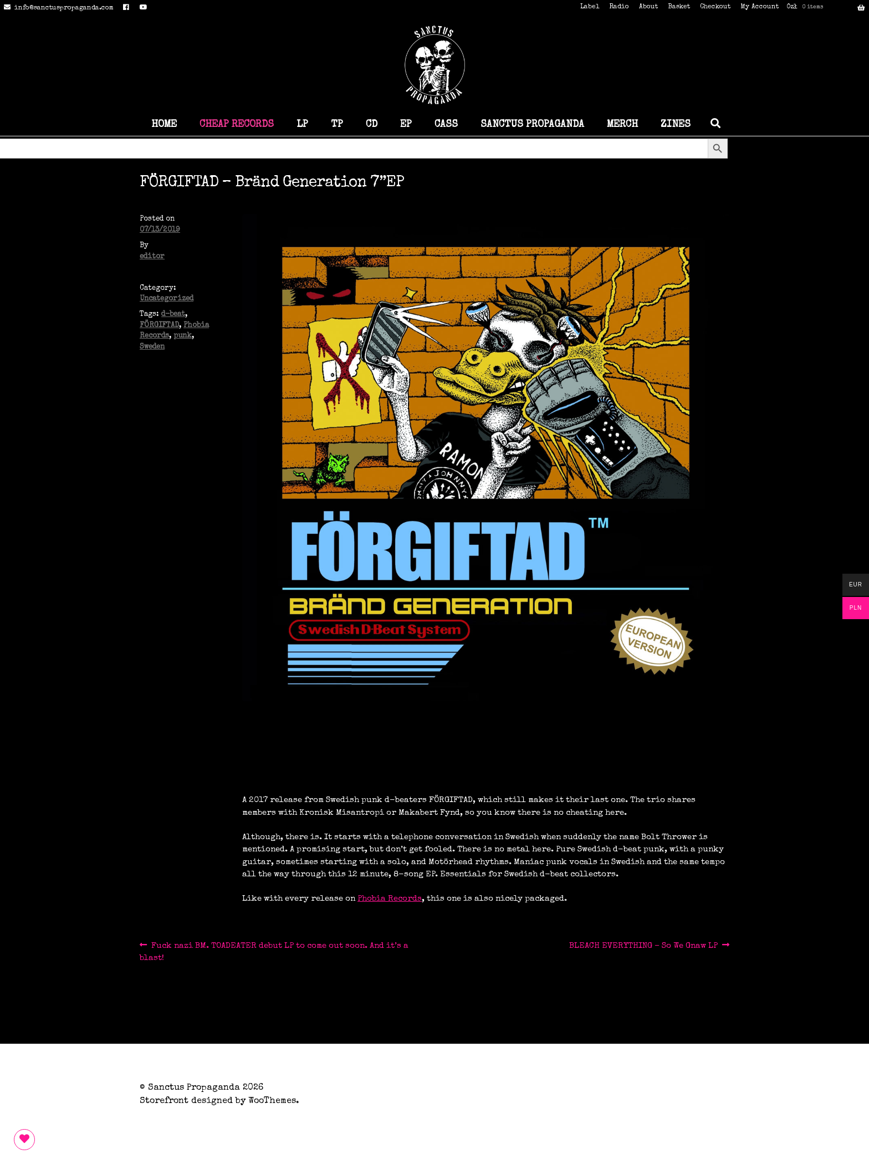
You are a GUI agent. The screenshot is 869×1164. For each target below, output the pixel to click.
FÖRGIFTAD (159, 325)
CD (371, 125)
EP (406, 125)
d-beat (173, 314)
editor (152, 257)
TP (337, 125)
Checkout (715, 7)
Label (589, 7)
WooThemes (272, 1101)
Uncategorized (166, 299)
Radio (619, 7)
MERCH (622, 125)
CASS (446, 125)
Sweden (152, 347)
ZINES (676, 125)
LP (302, 125)
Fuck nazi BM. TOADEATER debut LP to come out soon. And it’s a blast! (274, 951)
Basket (679, 7)
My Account (759, 7)
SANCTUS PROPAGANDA (532, 125)
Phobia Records (389, 899)
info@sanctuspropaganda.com (57, 8)
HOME (164, 125)
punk (182, 336)
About (648, 7)
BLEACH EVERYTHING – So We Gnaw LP (643, 946)
